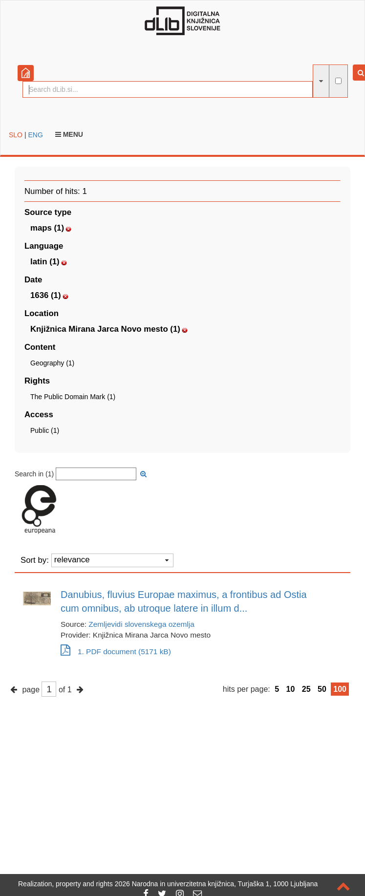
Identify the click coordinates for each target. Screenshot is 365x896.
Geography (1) (52, 363)
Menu (69, 134)
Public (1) (44, 430)
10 (290, 689)
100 (339, 689)
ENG (35, 135)
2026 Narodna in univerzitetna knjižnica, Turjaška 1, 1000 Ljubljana (216, 884)
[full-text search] (338, 81)
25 (306, 689)
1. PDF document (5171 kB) (116, 651)
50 (322, 689)
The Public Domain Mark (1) (72, 397)
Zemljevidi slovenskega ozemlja (141, 624)
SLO (15, 135)
